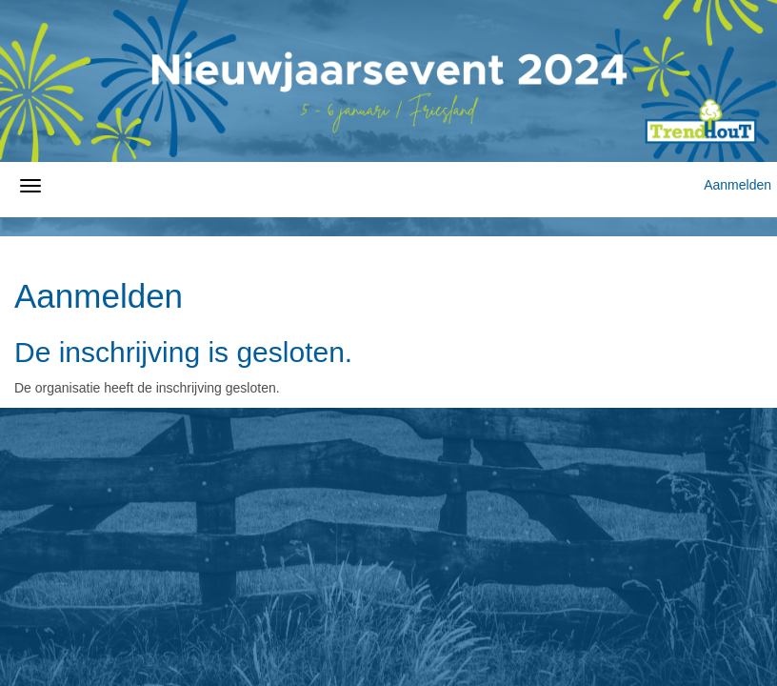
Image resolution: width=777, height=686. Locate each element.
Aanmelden (737, 184)
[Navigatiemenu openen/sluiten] (30, 186)
